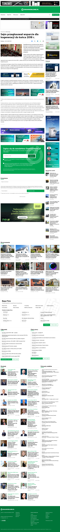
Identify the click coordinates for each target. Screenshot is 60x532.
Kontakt (47, 515)
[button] (50, 15)
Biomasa (15, 305)
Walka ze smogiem (34, 523)
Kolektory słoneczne (28, 307)
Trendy (32, 514)
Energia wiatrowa (50, 305)
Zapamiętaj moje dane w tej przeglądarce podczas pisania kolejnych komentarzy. (15, 193)
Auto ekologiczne (34, 518)
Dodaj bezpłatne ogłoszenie (6, 359)
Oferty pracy (15, 14)
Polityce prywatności (11, 170)
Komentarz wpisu (31, 190)
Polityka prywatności (49, 512)
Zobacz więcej (54, 324)
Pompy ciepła (38, 307)
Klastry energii (16, 307)
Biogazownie (4, 305)
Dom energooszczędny (35, 519)
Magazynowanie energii (35, 522)
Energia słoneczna (34, 515)
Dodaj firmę (46, 324)
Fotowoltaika (4, 307)
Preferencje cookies (49, 520)
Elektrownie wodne (39, 305)
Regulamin (14, 186)
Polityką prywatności (31, 186)
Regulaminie (4, 170)
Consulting (26, 305)
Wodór (32, 525)
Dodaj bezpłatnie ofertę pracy (36, 358)
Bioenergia (8, 31)
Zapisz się (31, 155)
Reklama (47, 517)
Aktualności (3, 31)
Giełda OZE (22, 14)
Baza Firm (9, 14)
